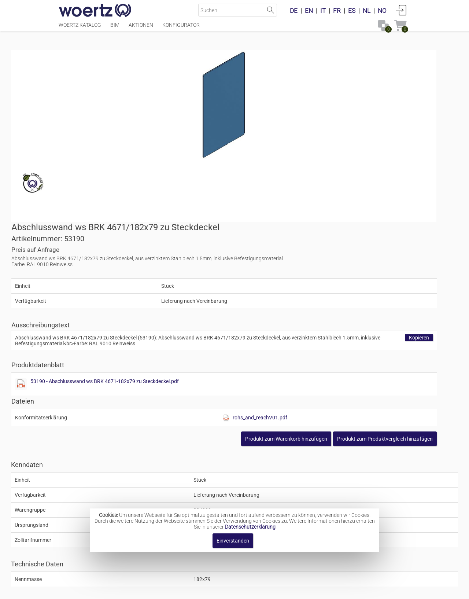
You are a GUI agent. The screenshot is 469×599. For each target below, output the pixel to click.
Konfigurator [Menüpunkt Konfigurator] (181, 28)
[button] (358, 297)
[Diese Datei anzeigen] (248, 243)
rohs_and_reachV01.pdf (363, 276)
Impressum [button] (172, 589)
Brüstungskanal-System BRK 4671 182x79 (259, 494)
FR (337, 10)
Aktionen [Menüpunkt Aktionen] (141, 28)
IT (323, 10)
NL (366, 10)
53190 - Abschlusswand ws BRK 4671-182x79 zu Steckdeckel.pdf (331, 240)
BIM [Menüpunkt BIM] (114, 28)
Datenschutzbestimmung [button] (279, 589)
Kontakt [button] (205, 589)
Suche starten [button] (270, 10)
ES (351, 10)
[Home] (95, 11)
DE (294, 10)
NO (382, 10)
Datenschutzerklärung (250, 527)
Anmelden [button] (401, 9)
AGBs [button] (231, 589)
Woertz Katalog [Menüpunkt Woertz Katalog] (80, 28)
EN (309, 10)
